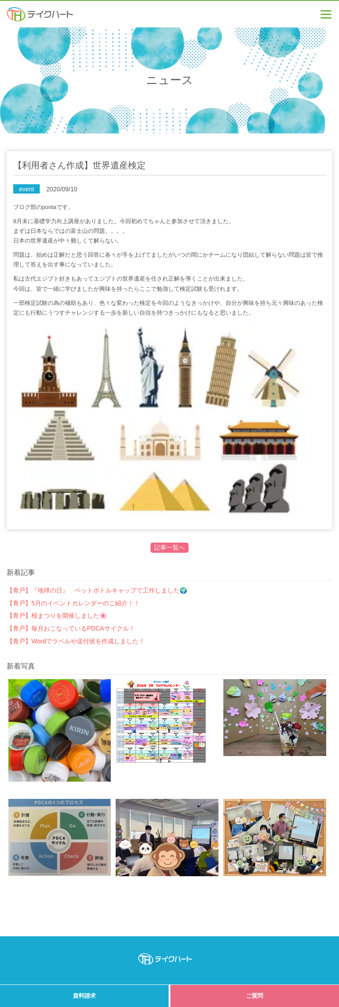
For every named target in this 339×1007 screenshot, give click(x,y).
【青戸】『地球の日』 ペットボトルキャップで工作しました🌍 (97, 590)
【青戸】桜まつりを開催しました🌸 (57, 615)
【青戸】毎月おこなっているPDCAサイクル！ (71, 628)
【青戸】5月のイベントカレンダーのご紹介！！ (73, 603)
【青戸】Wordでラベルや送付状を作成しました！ (76, 641)
